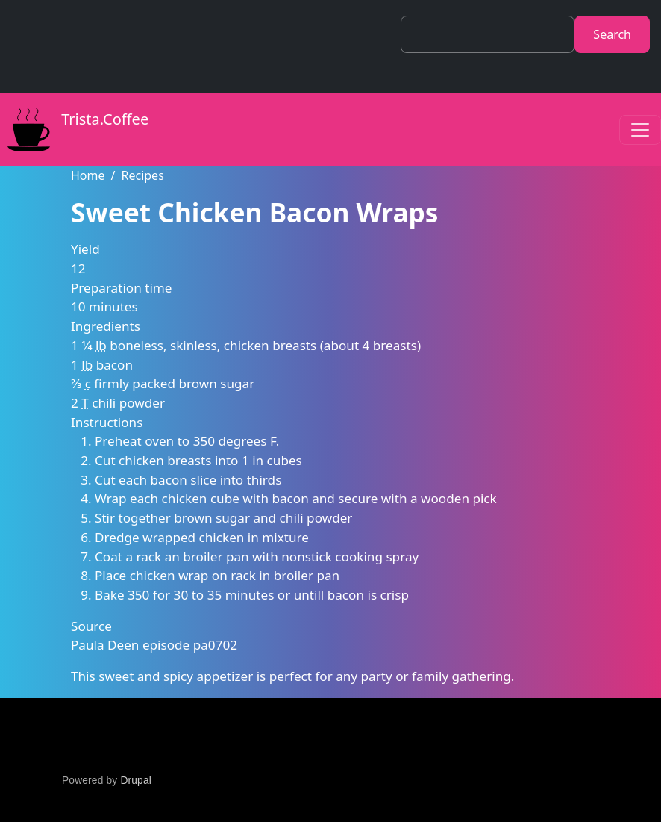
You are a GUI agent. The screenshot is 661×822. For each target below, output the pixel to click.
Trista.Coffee (74, 129)
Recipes (142, 175)
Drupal (135, 780)
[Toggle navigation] (640, 130)
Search (612, 34)
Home (88, 175)
